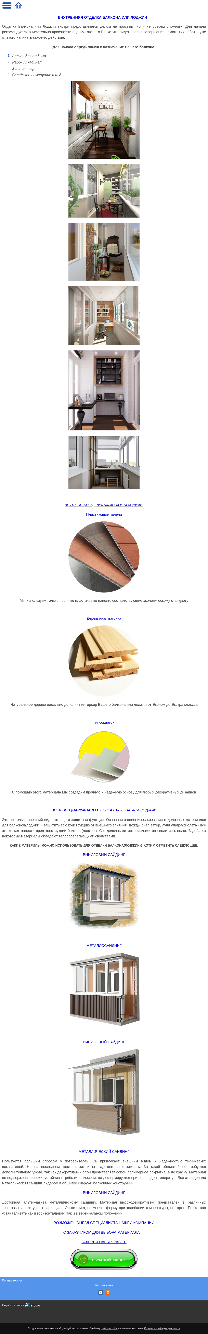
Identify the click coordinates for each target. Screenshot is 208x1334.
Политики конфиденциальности (162, 1328)
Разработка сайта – (13, 1305)
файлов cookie (109, 1328)
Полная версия (12, 1280)
